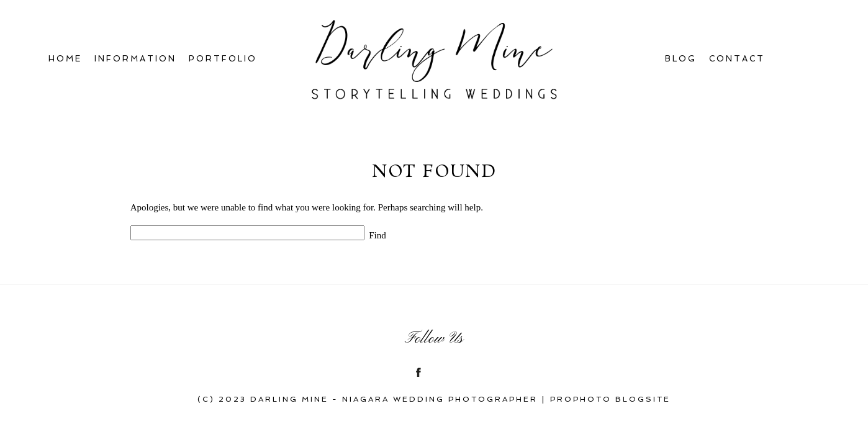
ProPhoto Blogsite (610, 399)
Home (65, 58)
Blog (681, 58)
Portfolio (223, 58)
